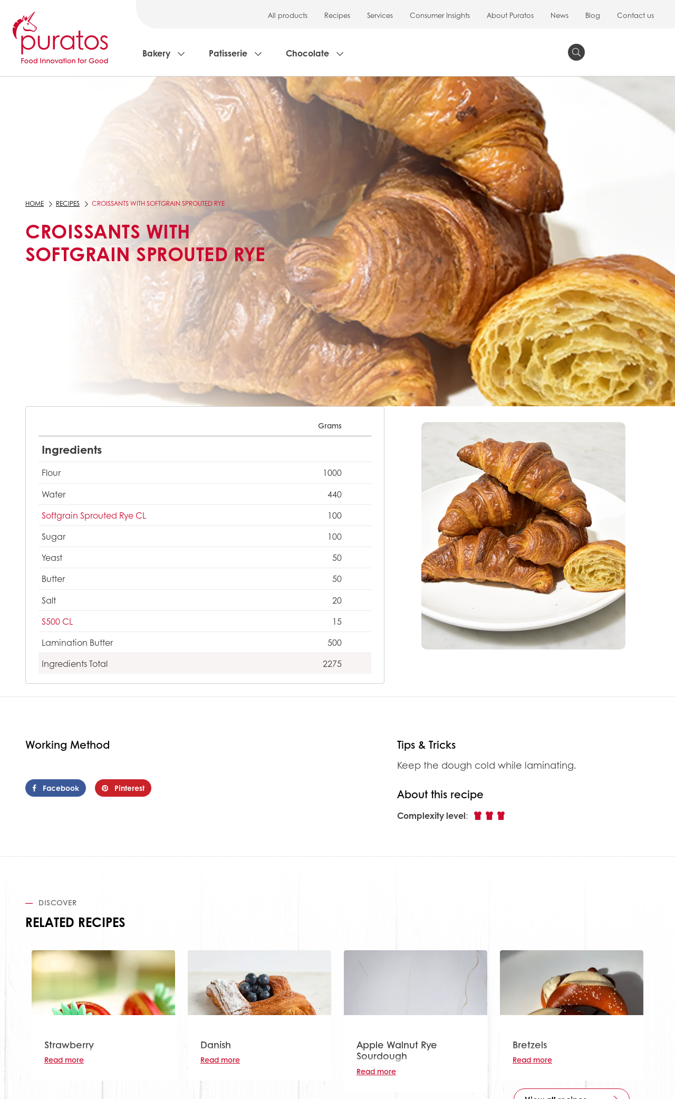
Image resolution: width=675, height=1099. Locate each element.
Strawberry (69, 1045)
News (559, 15)
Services (380, 15)
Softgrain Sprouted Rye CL (94, 515)
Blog (592, 15)
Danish (215, 1045)
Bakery (156, 53)
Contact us (635, 15)
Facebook (55, 787)
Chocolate (307, 53)
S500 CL (57, 621)
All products (287, 15)
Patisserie (228, 53)
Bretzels (530, 1045)
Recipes (337, 15)
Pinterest (123, 787)
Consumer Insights (440, 15)
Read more (64, 1059)
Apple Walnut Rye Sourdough (396, 1050)
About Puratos (510, 15)
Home (34, 203)
